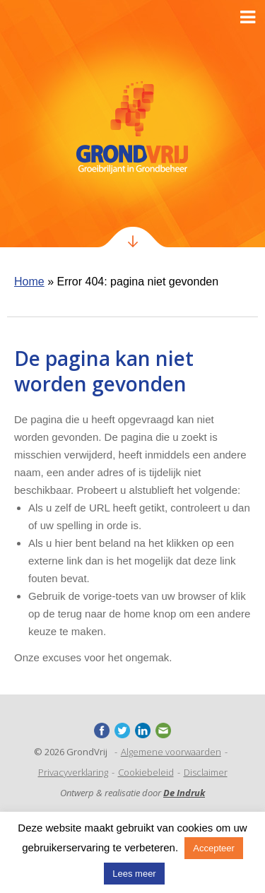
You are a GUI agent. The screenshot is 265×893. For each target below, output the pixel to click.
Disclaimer (206, 772)
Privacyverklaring (73, 772)
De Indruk (184, 792)
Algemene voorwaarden (171, 751)
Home (29, 282)
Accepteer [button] (214, 848)
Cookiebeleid (146, 772)
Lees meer (133, 873)
